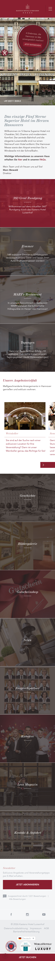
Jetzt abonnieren (27, 884)
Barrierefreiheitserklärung (26, 931)
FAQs (43, 159)
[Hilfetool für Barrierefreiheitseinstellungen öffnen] (4, 52)
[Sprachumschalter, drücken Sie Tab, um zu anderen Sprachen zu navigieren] (26, 938)
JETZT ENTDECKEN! (32, 45)
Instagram (27, 914)
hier (20, 159)
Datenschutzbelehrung (16, 928)
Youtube (44, 914)
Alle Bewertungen (17, 899)
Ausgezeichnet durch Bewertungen (27, 896)
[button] (5, 955)
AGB (46, 928)
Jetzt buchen (27, 957)
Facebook (11, 914)
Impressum (36, 928)
